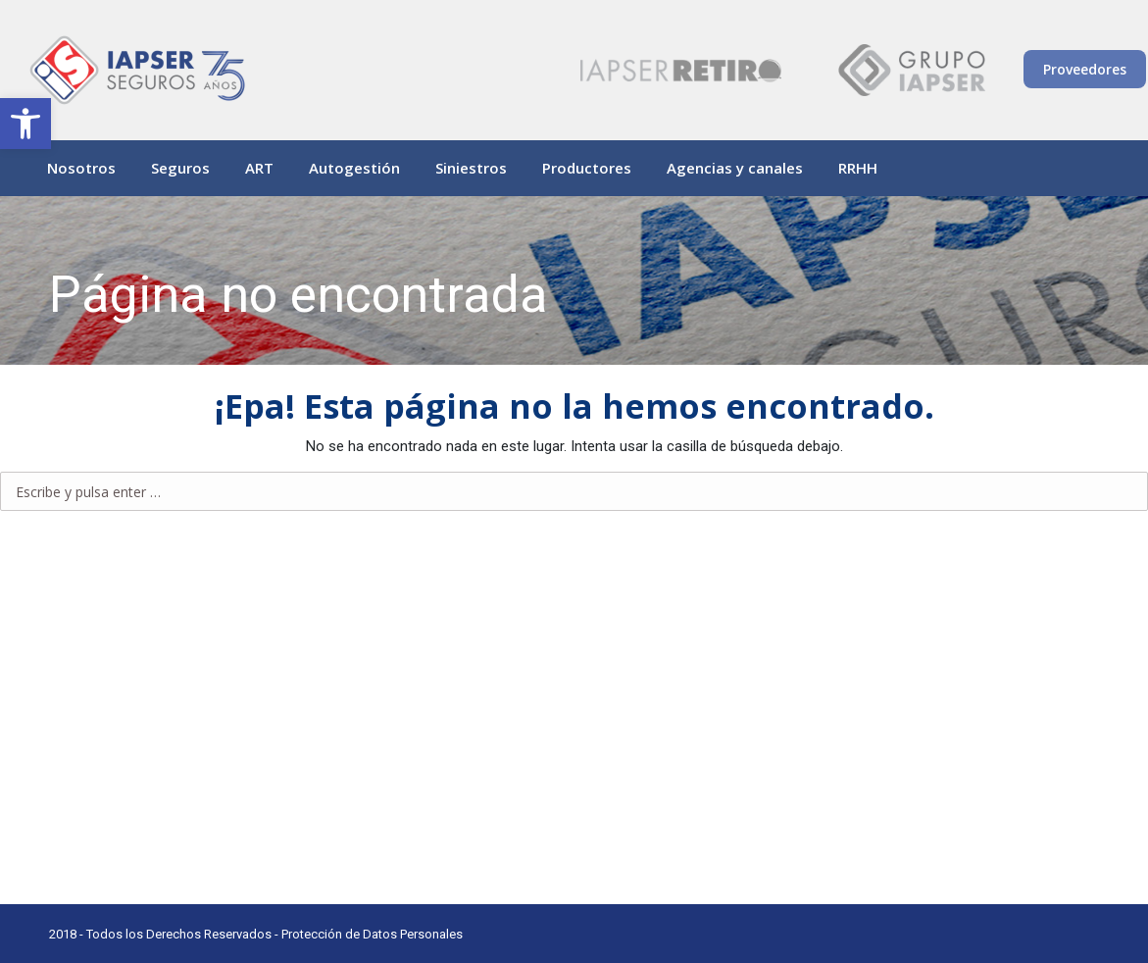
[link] (25, 123)
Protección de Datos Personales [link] (372, 934)
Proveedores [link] (1084, 69)
